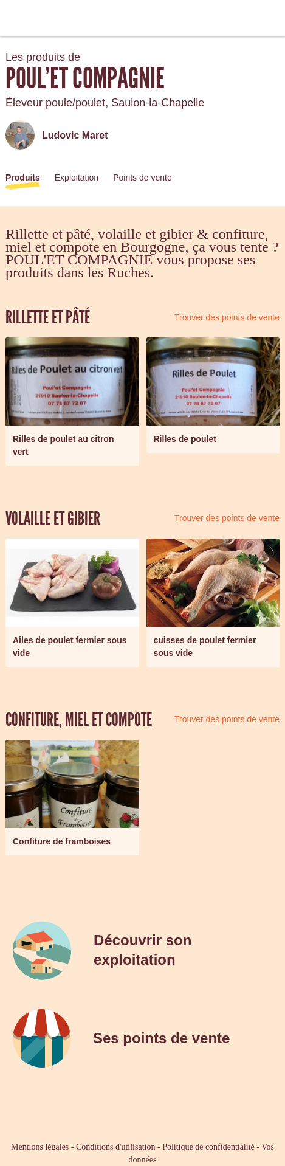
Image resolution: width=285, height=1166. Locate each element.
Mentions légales (40, 1146)
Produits (22, 177)
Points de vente (142, 177)
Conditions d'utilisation (115, 1146)
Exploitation (76, 177)
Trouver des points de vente (227, 317)
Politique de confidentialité (208, 1146)
